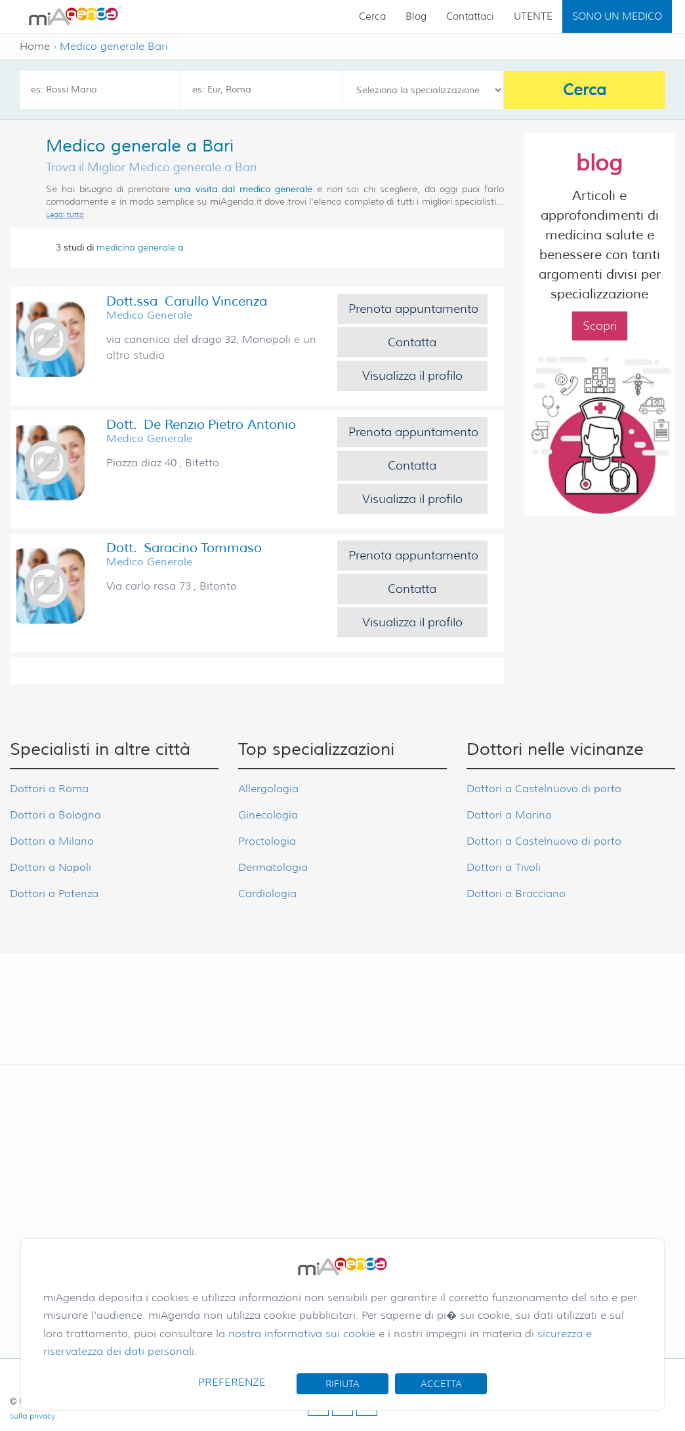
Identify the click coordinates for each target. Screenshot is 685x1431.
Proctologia (267, 841)
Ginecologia (268, 815)
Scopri (600, 326)
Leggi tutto (65, 214)
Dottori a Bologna (55, 815)
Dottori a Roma (49, 788)
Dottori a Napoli (50, 867)
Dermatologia (273, 867)
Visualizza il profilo (412, 376)
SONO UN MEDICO (617, 16)
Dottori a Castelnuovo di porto (544, 788)
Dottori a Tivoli (504, 867)
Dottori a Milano (52, 841)
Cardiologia (267, 893)
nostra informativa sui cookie (301, 1333)
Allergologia (268, 788)
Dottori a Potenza (54, 893)
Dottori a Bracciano (516, 893)
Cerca (372, 16)
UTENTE (533, 16)
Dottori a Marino (509, 815)
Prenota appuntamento (413, 309)
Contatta (412, 342)
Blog (415, 16)
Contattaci (470, 16)
